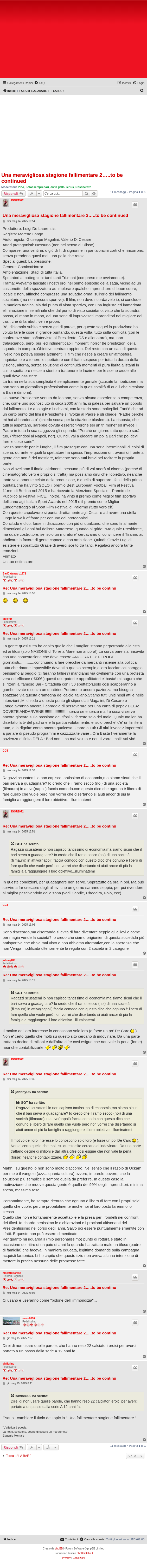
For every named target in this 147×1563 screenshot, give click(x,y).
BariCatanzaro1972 (14, 573)
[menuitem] (39, 83)
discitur (7, 618)
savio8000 (28, 1318)
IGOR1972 (17, 200)
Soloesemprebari (37, 187)
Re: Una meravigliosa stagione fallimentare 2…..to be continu (59, 588)
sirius (70, 187)
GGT (5, 750)
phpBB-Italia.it (85, 1553)
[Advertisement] (74, 40)
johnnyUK (9, 960)
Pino (21, 187)
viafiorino (8, 1363)
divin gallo (57, 187)
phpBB (59, 1548)
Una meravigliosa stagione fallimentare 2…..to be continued (62, 178)
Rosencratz (83, 187)
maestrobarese (12, 1272)
